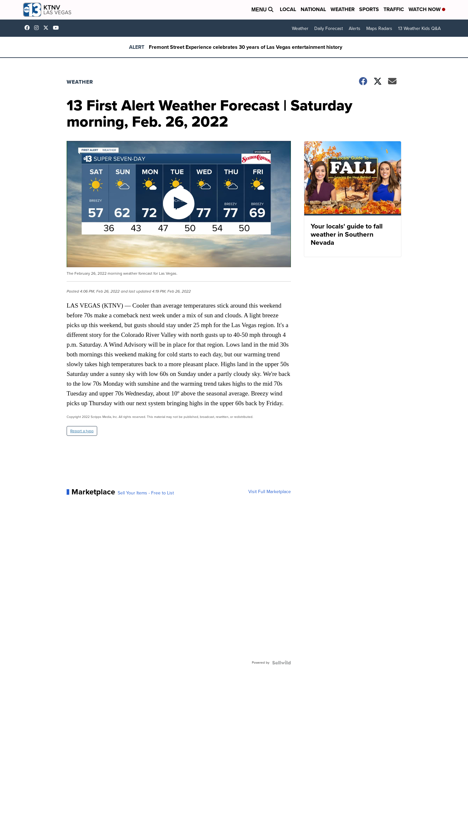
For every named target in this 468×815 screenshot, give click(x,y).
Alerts (354, 28)
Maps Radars (379, 28)
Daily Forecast (328, 28)
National (313, 9)
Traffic (394, 9)
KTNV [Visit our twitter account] (47, 27)
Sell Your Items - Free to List (146, 493)
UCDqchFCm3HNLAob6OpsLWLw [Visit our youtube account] (57, 27)
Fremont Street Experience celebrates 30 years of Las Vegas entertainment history (245, 47)
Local (288, 9)
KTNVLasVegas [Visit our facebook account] (28, 27)
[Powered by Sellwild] (281, 662)
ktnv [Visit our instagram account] (38, 27)
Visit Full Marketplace (269, 492)
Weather (343, 9)
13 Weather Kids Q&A (419, 28)
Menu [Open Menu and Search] (262, 9)
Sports (369, 9)
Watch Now (427, 9)
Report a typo (82, 431)
